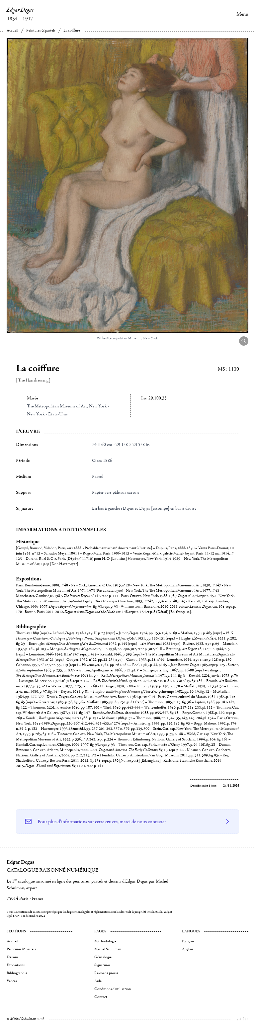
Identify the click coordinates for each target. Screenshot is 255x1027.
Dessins (12, 957)
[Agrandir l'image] (243, 341)
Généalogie (103, 957)
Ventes (12, 981)
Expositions (16, 965)
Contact (100, 996)
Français (188, 941)
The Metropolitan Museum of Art (57, 406)
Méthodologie (105, 941)
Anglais (187, 949)
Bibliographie (17, 973)
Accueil (12, 30)
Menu (242, 14)
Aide (98, 981)
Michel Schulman (107, 949)
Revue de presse (106, 973)
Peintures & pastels (40, 30)
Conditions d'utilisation (112, 988)
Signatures (102, 965)
